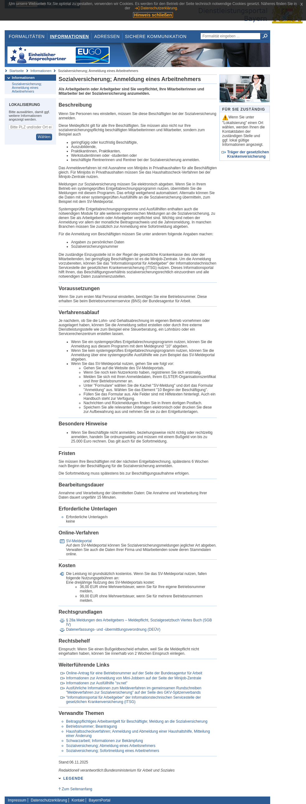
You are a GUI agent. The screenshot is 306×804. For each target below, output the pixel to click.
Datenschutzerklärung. (159, 8)
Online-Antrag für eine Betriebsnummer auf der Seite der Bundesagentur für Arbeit (134, 673)
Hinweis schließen (153, 14)
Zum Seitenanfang (77, 789)
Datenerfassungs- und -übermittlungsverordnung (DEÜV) (113, 629)
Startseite (16, 71)
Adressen (107, 36)
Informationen (69, 36)
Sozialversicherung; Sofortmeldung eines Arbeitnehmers (112, 751)
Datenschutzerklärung (49, 800)
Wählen (44, 137)
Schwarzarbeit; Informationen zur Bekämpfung (104, 741)
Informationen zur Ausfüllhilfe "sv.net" (96, 683)
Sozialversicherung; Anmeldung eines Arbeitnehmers (27, 87)
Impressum (17, 800)
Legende (73, 778)
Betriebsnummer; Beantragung (91, 726)
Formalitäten (27, 36)
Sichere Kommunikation (156, 36)
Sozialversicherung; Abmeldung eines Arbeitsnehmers (110, 746)
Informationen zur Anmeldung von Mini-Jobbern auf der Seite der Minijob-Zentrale (133, 678)
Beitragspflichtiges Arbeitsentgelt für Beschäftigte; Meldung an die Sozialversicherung (137, 721)
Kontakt (78, 800)
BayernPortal (99, 800)
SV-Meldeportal (79, 541)
